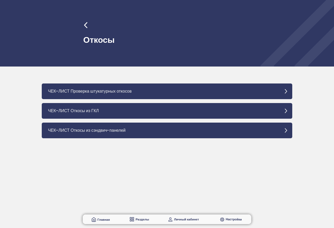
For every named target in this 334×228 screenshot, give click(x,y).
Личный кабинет (186, 219)
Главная (103, 220)
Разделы (142, 219)
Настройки (234, 219)
